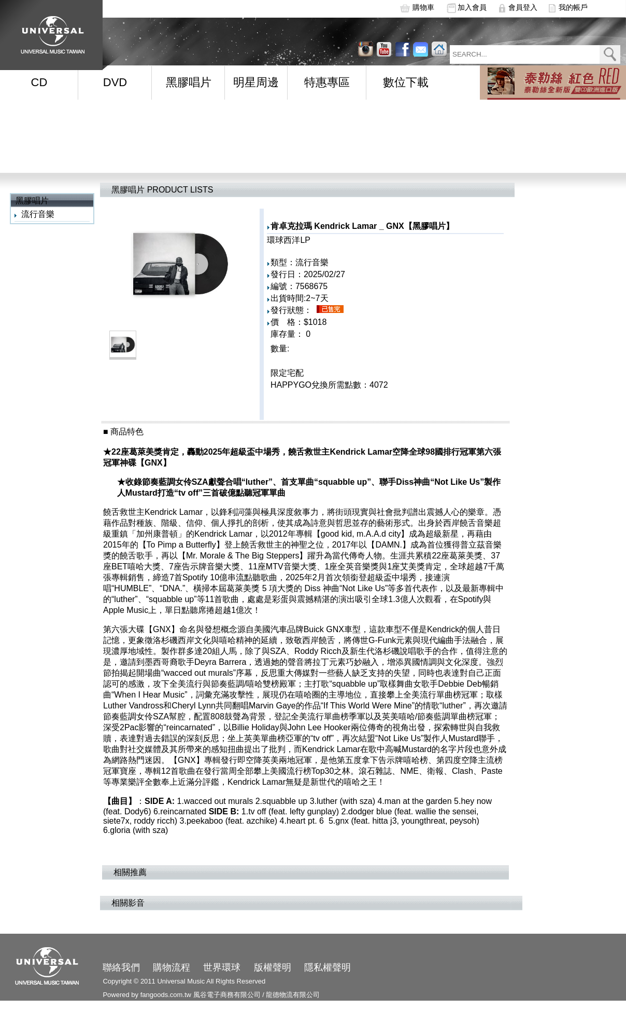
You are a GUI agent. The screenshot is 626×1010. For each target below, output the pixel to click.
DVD (115, 82)
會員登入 (522, 7)
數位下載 (406, 82)
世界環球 (221, 967)
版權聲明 (272, 967)
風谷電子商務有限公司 (227, 995)
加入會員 (472, 7)
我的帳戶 (573, 7)
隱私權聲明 (327, 967)
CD (39, 82)
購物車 (423, 7)
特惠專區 (327, 82)
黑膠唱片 (188, 82)
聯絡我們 (121, 967)
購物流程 (171, 967)
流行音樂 (37, 214)
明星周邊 (256, 82)
